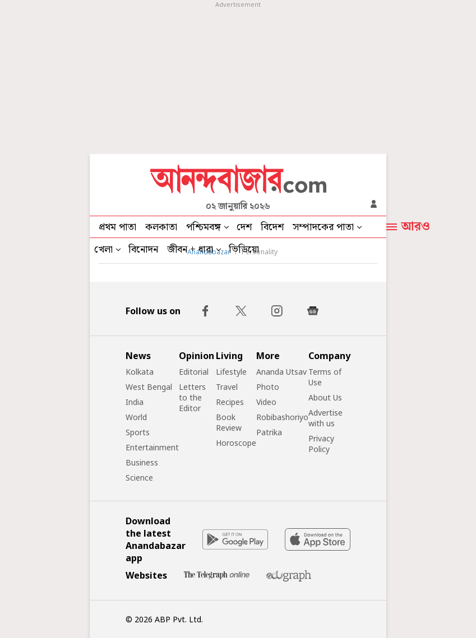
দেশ (244, 227)
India (135, 402)
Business (142, 462)
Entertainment (152, 447)
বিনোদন (143, 249)
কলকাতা (161, 227)
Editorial (194, 371)
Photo (267, 386)
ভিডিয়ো (244, 249)
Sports (138, 432)
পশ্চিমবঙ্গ (203, 227)
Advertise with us (325, 418)
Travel (227, 386)
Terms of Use (324, 377)
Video (266, 402)
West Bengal (149, 386)
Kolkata (140, 371)
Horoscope (236, 442)
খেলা (103, 249)
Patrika (269, 432)
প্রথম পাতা (117, 227)
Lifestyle (231, 371)
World (136, 417)
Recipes (230, 402)
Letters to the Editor (192, 397)
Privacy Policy (321, 443)
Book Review (229, 422)
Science (139, 477)
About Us (325, 397)
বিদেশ (272, 227)
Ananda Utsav (281, 371)
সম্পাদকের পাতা (323, 227)
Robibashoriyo (282, 417)
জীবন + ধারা (190, 249)
